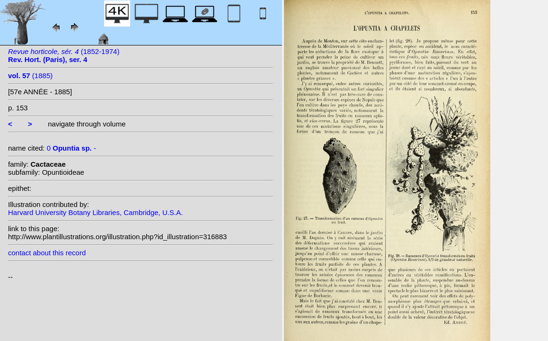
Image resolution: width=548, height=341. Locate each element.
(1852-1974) (63, 55)
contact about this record (47, 253)
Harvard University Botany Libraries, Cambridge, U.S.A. (95, 212)
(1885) (30, 76)
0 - (71, 148)
